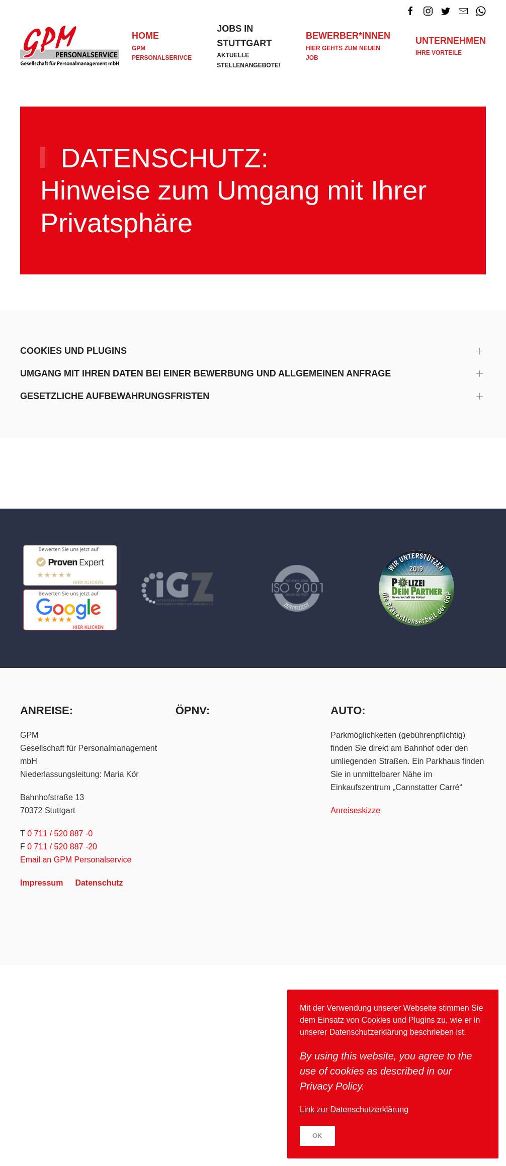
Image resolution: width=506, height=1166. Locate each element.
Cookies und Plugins (73, 351)
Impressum (41, 883)
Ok (317, 1135)
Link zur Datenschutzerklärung (354, 1109)
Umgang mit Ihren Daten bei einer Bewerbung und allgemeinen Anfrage (205, 373)
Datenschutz (99, 883)
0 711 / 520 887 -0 (60, 833)
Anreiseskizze (355, 810)
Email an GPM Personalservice (75, 859)
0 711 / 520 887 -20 (62, 846)
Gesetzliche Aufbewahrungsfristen (114, 396)
